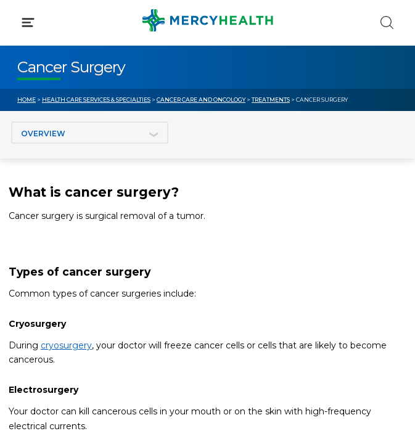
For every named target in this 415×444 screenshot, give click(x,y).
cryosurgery (66, 345)
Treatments (271, 99)
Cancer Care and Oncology (201, 99)
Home (26, 99)
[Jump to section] (89, 132)
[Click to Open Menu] (28, 22)
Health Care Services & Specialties (96, 99)
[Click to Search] (387, 22)
